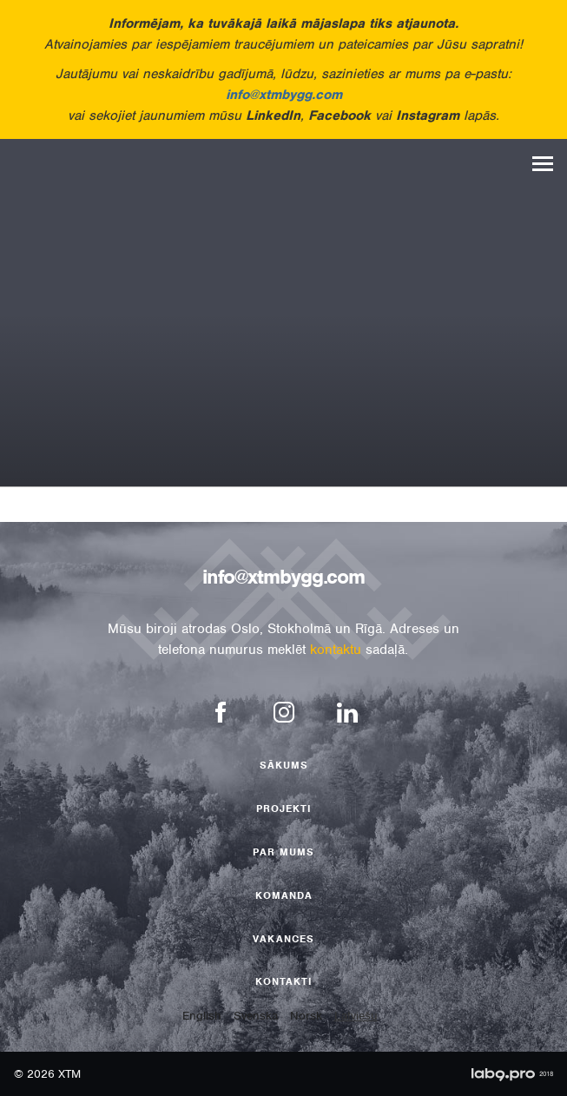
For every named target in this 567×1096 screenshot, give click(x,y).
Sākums (284, 765)
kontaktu (335, 649)
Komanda (284, 895)
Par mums (283, 852)
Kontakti (284, 981)
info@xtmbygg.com (284, 94)
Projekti (284, 808)
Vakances (283, 939)
